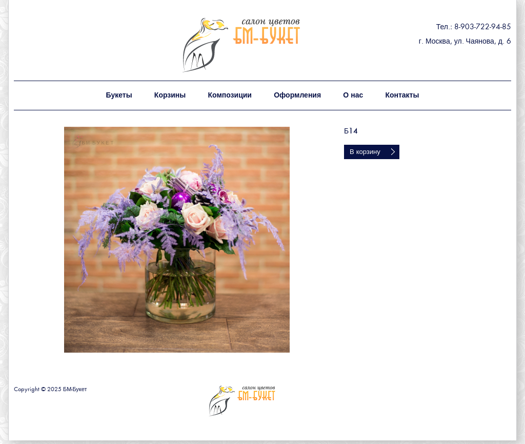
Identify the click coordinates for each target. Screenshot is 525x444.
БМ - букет (263, 44)
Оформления (297, 95)
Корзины (170, 95)
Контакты (402, 95)
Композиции (229, 95)
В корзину (365, 152)
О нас (353, 95)
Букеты (119, 95)
